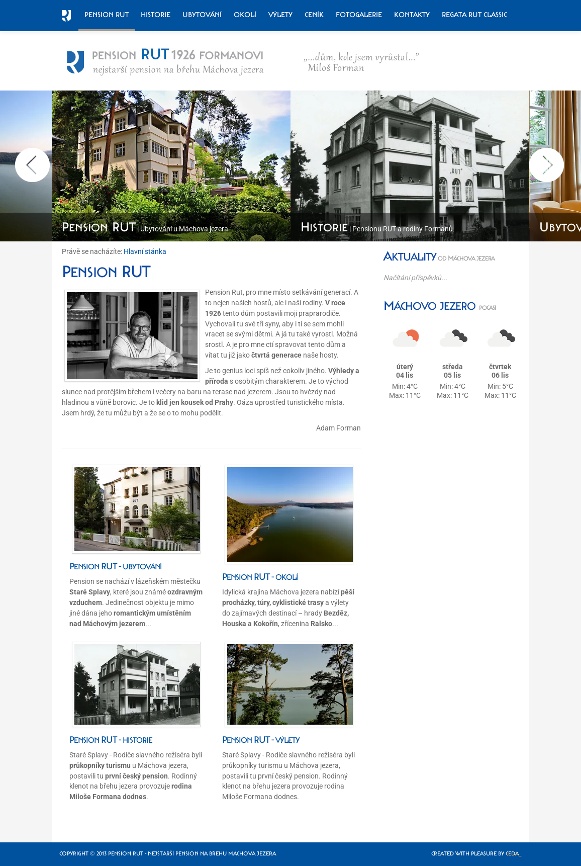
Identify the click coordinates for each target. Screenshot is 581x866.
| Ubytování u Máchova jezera (145, 229)
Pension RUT (106, 15)
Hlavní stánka (145, 251)
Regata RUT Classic (474, 15)
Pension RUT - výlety (261, 740)
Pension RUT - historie (110, 740)
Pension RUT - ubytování (115, 566)
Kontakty (412, 15)
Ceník (314, 15)
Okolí (245, 15)
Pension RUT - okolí (260, 577)
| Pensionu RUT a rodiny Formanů (377, 229)
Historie (155, 15)
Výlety (280, 15)
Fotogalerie (359, 15)
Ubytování (202, 15)
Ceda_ (514, 853)
